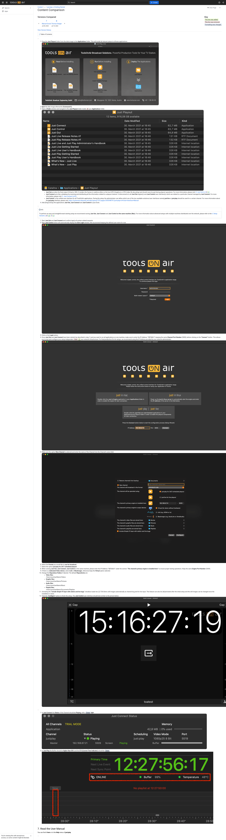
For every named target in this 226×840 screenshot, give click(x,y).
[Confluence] (17, 2)
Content (40, 7)
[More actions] (220, 7)
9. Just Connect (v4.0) (69, 196)
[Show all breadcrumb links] (44, 7)
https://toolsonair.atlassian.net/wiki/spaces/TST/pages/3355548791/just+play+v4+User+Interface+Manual (104, 200)
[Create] (154, 2)
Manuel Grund (46, 24)
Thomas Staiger (56, 24)
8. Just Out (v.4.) (203, 192)
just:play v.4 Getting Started (56, 7)
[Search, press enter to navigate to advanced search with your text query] (108, 2)
